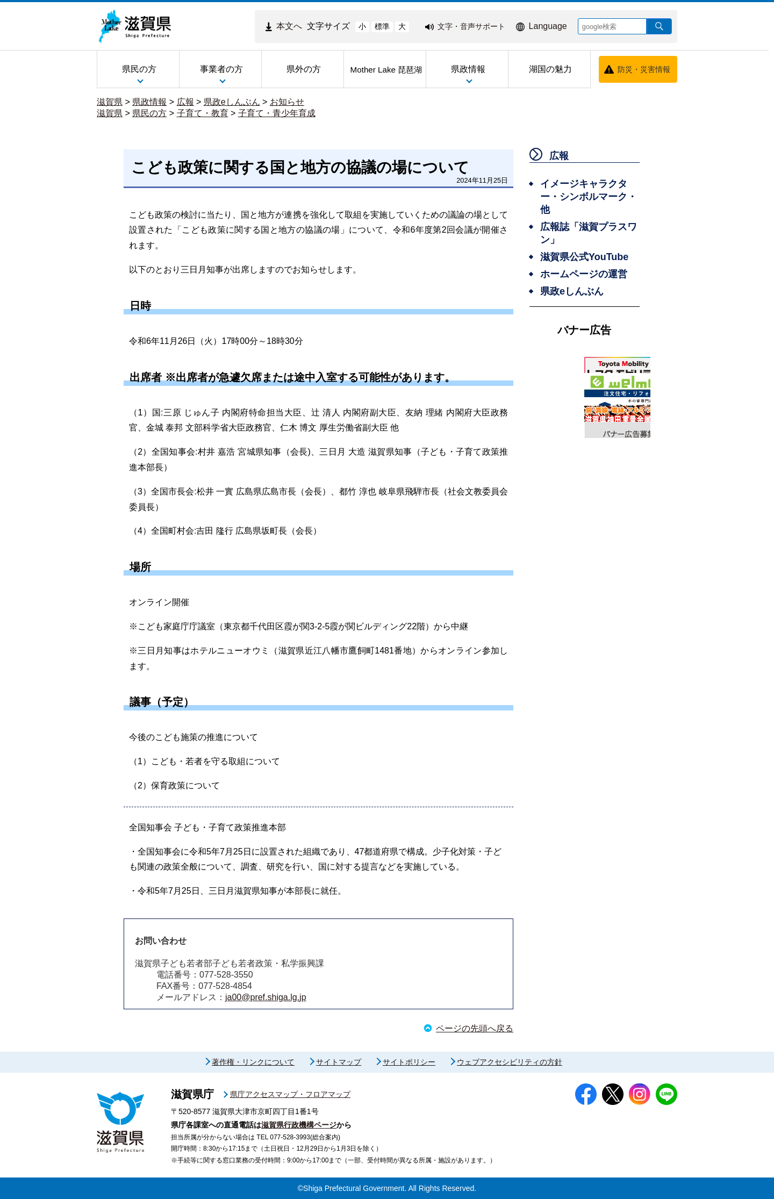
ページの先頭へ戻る (474, 1028)
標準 (382, 26)
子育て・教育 (202, 113)
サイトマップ (338, 1062)
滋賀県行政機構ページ (298, 1125)
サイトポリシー (409, 1062)
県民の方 (149, 113)
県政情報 (149, 101)
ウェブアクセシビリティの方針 (509, 1062)
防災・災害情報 (644, 69)
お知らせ (287, 101)
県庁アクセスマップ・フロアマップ (290, 1094)
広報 (185, 101)
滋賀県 (110, 101)
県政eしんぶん (232, 101)
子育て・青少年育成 (277, 113)
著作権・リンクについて (253, 1062)
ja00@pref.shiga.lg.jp (265, 997)
